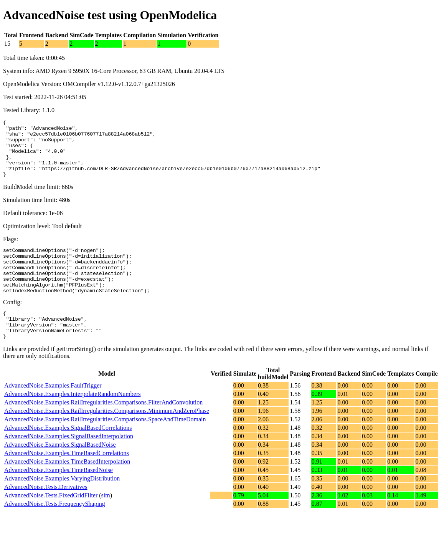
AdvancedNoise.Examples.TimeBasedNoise (58, 496)
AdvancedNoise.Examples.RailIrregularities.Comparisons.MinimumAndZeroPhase (106, 437)
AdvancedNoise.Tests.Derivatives (45, 513)
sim (105, 521)
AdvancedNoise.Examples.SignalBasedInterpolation (68, 462)
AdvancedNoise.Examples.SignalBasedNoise (60, 471)
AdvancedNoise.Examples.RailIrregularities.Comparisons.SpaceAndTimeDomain (105, 445)
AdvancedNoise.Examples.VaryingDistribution (62, 505)
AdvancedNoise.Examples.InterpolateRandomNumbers (72, 420)
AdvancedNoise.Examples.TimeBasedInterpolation (67, 488)
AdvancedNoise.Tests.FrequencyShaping (54, 530)
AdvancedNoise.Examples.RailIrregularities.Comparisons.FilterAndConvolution (103, 429)
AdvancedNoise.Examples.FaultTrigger (53, 412)
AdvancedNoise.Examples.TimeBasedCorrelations (66, 479)
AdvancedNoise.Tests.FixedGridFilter (50, 521)
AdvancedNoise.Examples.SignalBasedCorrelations (68, 454)
